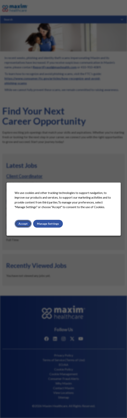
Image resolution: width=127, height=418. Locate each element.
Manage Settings (48, 224)
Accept (23, 224)
